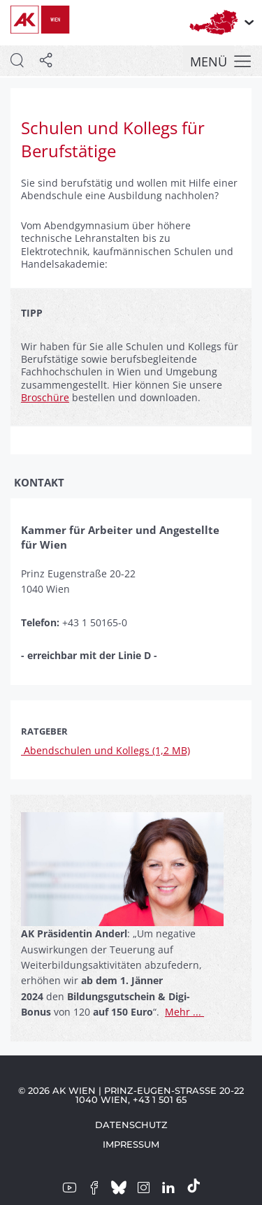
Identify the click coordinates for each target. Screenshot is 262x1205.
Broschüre (45, 397)
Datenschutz (131, 1124)
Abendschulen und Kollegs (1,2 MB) (105, 750)
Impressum (131, 1144)
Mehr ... (184, 1011)
